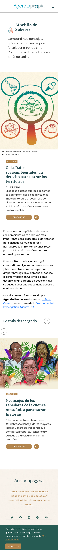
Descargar (19, 217)
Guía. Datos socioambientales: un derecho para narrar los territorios (26, 175)
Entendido (13, 546)
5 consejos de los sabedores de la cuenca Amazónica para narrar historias (26, 407)
